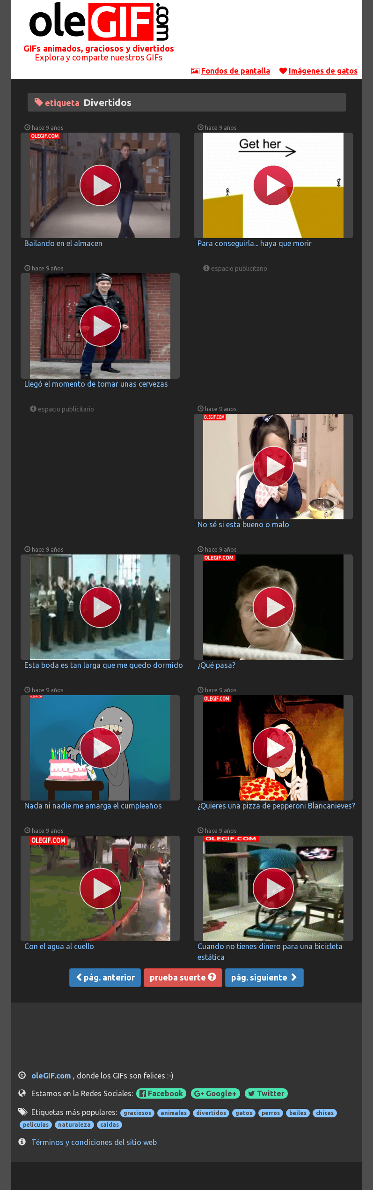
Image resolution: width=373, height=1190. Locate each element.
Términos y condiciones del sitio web (94, 1142)
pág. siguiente (264, 977)
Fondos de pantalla (235, 71)
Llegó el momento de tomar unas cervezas (96, 384)
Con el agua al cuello (59, 946)
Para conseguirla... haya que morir (254, 243)
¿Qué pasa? (216, 665)
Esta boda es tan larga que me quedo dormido (103, 665)
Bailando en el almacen (63, 243)
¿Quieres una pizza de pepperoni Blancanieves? (276, 805)
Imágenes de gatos (323, 71)
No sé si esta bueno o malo (243, 524)
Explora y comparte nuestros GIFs (98, 57)
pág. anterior (105, 977)
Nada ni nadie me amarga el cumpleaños (93, 805)
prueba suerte (183, 977)
